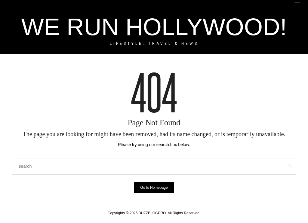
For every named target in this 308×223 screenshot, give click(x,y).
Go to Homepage (154, 187)
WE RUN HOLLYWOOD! (154, 27)
